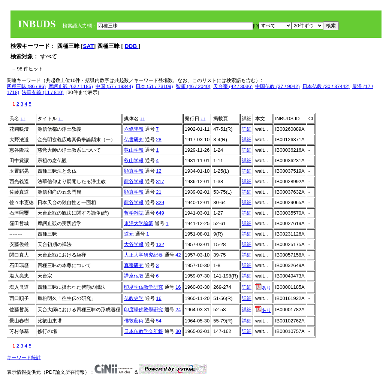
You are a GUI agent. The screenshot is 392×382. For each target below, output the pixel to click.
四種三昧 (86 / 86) (26, 86)
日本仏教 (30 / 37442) (326, 86)
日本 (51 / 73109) (154, 86)
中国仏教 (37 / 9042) (277, 86)
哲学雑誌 (134, 213)
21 (158, 192)
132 (160, 244)
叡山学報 (134, 150)
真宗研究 (134, 265)
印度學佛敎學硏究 (143, 309)
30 (178, 331)
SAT (88, 46)
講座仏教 (134, 276)
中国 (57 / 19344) (114, 86)
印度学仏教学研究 (143, 287)
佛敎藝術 (134, 321)
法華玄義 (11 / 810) (42, 92)
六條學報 (134, 129)
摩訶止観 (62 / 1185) (70, 86)
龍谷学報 (134, 181)
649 (160, 213)
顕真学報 (134, 171)
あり (263, 288)
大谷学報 (134, 244)
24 (178, 309)
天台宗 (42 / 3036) (233, 86)
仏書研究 (134, 139)
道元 (129, 234)
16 (178, 287)
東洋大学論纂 (138, 223)
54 (158, 321)
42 (178, 255)
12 (158, 171)
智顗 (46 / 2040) (193, 86)
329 (160, 202)
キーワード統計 (24, 357)
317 (160, 181)
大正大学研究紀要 (143, 255)
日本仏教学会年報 (143, 331)
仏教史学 (134, 298)
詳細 (246, 129)
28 (158, 139)
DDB (132, 46)
